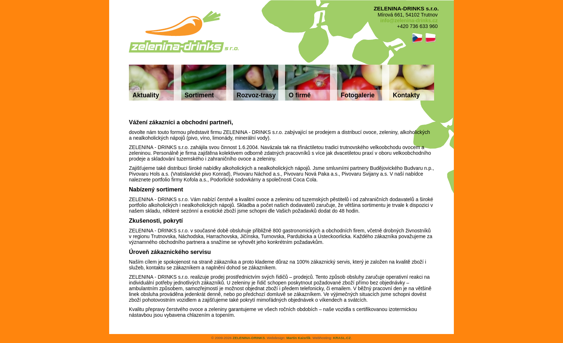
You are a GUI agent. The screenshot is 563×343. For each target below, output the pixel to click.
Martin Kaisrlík (298, 338)
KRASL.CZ (342, 338)
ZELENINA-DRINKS (249, 338)
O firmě (300, 95)
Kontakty (406, 95)
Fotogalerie (357, 95)
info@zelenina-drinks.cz (409, 20)
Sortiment (199, 95)
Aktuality (145, 95)
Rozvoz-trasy (256, 95)
